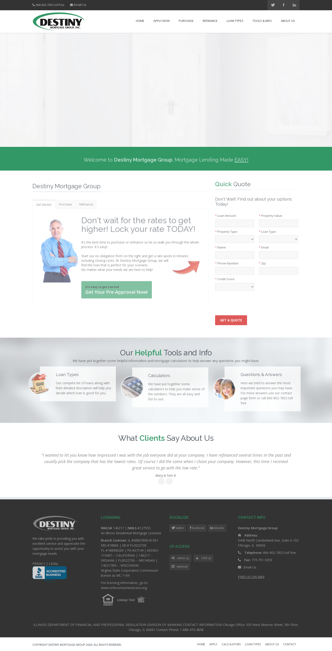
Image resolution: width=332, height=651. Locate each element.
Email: (264, 244)
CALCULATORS (231, 644)
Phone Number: (227, 260)
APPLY (213, 644)
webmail (180, 567)
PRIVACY (38, 563)
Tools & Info (262, 21)
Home (140, 21)
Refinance (210, 21)
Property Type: (226, 228)
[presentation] (250, 299)
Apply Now (161, 21)
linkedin (218, 528)
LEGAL (54, 563)
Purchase (186, 21)
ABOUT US (272, 644)
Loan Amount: (225, 212)
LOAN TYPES (253, 644)
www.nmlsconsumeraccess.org (124, 588)
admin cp (180, 558)
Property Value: (271, 212)
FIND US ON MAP (251, 577)
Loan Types (235, 21)
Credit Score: (225, 276)
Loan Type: (267, 228)
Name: (220, 244)
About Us (288, 21)
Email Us (80, 5)
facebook (197, 528)
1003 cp (203, 558)
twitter (179, 528)
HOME (201, 644)
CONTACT (289, 644)
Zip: (262, 260)
